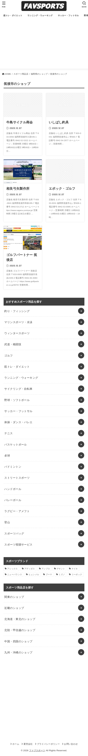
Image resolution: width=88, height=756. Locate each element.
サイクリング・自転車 (18, 388)
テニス (8, 433)
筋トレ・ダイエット (17, 366)
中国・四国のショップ (18, 641)
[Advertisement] (44, 45)
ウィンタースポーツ (17, 333)
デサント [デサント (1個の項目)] (60, 569)
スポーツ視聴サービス (18, 544)
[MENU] (4, 4)
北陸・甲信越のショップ (19, 630)
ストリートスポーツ (17, 477)
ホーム (15, 744)
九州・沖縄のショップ (18, 652)
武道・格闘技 (12, 344)
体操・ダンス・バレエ (18, 422)
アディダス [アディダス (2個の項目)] (29, 569)
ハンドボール (12, 488)
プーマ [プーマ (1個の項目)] (49, 574)
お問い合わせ (71, 744)
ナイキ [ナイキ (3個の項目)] (75, 569)
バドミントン (12, 466)
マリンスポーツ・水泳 (18, 322)
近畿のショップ (14, 607)
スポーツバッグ (14, 533)
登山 (7, 522)
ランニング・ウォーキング (21, 377)
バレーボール (12, 500)
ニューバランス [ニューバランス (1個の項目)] (14, 574)
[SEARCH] (84, 4)
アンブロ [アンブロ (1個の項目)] (45, 569)
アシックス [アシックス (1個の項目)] (12, 569)
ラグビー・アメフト (17, 511)
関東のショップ (14, 596)
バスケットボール (15, 444)
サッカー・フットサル (18, 411)
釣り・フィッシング (17, 311)
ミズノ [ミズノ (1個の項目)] (62, 574)
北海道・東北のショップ (19, 619)
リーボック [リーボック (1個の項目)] (77, 574)
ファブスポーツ (37, 750)
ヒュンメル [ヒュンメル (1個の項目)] (34, 574)
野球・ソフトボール (17, 400)
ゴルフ (8, 355)
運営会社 (28, 744)
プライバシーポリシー (48, 744)
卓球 (7, 455)
